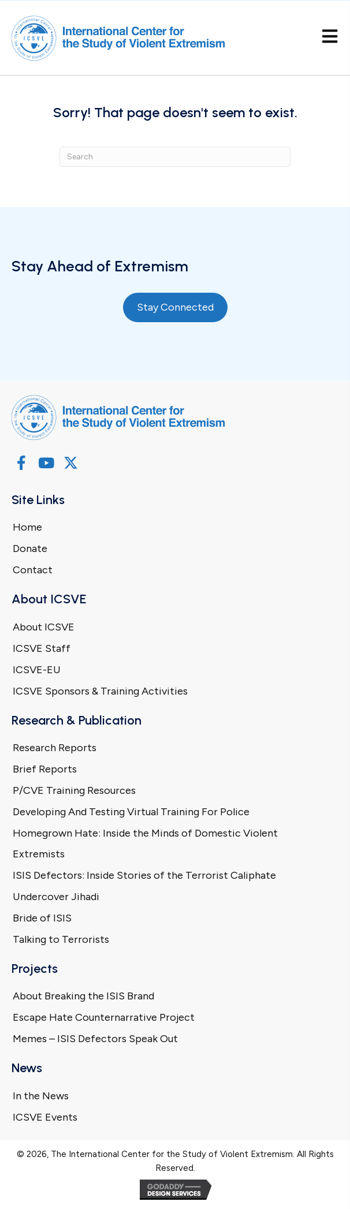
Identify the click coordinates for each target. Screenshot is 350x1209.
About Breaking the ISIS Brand (83, 996)
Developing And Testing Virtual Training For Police (131, 811)
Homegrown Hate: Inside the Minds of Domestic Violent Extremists (145, 843)
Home (27, 527)
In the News (41, 1095)
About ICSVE (44, 627)
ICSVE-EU (37, 669)
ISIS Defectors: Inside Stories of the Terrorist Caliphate (144, 875)
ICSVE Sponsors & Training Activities (100, 691)
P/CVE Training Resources (74, 790)
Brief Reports (45, 769)
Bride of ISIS (42, 918)
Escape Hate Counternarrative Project (104, 1017)
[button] (21, 462)
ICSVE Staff (41, 648)
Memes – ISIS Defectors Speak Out (95, 1038)
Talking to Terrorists (61, 939)
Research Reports (54, 747)
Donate (30, 548)
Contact (33, 570)
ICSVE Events (45, 1117)
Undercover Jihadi (56, 896)
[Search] (175, 157)
